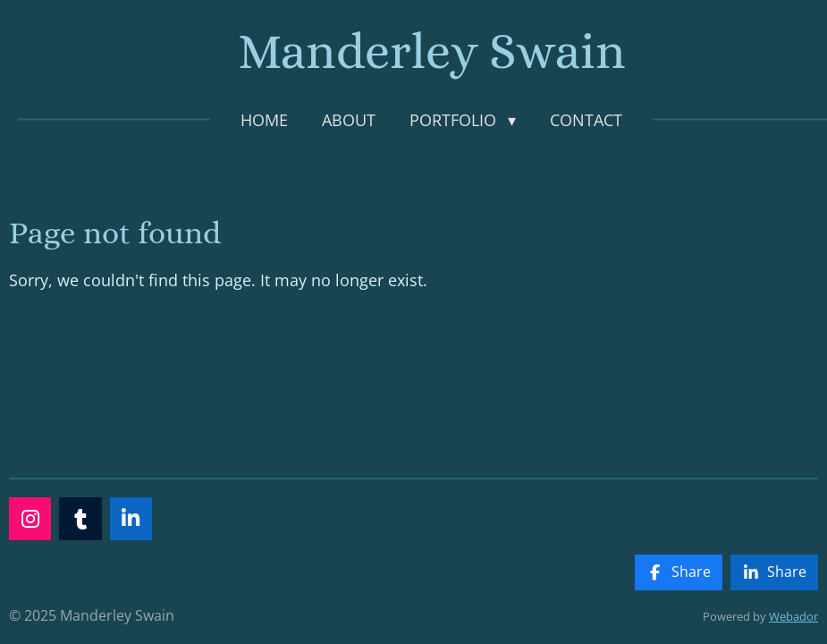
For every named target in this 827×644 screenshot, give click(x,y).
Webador (793, 616)
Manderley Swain (432, 51)
